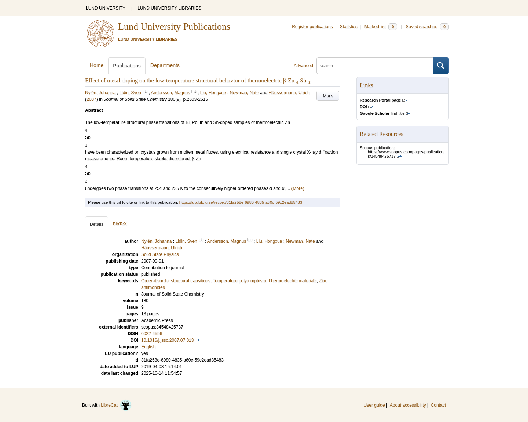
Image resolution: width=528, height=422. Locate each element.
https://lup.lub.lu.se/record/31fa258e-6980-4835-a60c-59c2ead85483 (240, 202)
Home (96, 65)
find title (382, 113)
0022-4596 (151, 333)
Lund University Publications (174, 26)
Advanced (303, 65)
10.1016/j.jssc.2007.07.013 (167, 340)
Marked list (380, 26)
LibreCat (116, 405)
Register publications (312, 26)
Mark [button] (328, 95)
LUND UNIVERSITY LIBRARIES (169, 8)
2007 (91, 99)
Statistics (349, 26)
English (148, 346)
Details (96, 224)
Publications (127, 66)
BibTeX (120, 224)
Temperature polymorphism (239, 280)
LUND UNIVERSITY (105, 8)
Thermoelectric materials (292, 280)
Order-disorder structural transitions (175, 280)
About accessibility (408, 405)
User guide (374, 405)
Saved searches (427, 26)
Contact (438, 405)
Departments (165, 65)
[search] (374, 65)
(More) (297, 188)
